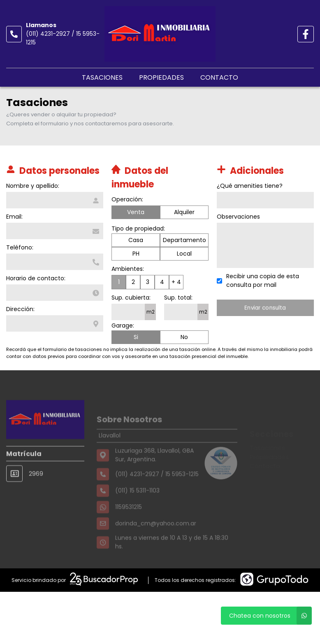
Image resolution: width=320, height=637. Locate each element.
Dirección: (20, 309)
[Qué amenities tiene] (265, 200)
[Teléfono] (54, 262)
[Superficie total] (180, 312)
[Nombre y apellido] (54, 200)
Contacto (219, 77)
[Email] (54, 231)
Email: (14, 216)
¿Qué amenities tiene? (250, 186)
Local (184, 254)
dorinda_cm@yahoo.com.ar (155, 536)
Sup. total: (178, 298)
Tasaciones (102, 77)
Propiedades (161, 77)
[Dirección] (54, 323)
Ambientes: (127, 269)
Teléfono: (19, 247)
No (184, 337)
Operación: (127, 200)
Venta (135, 212)
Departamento (184, 240)
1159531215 (128, 520)
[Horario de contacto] (54, 292)
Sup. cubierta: (131, 298)
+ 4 (176, 282)
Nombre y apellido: (32, 186)
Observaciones (238, 216)
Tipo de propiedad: (138, 229)
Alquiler (184, 212)
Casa (135, 240)
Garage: (122, 326)
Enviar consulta (266, 308)
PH (135, 254)
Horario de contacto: (35, 278)
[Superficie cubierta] (128, 312)
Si (136, 337)
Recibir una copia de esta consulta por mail (263, 280)
